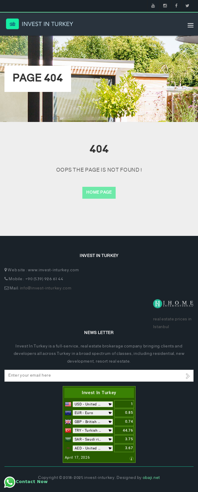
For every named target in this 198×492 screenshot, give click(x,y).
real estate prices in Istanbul (172, 323)
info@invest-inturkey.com (46, 288)
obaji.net (151, 478)
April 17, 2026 (77, 457)
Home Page (98, 193)
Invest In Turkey (99, 392)
